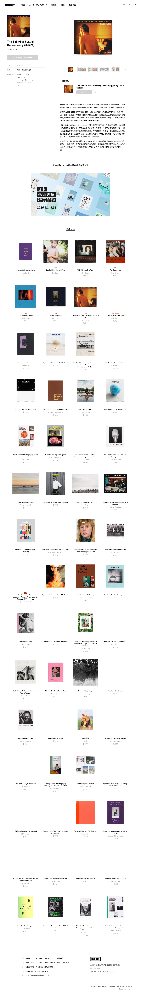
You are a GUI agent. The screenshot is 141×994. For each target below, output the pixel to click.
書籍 (23, 5)
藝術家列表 (49, 958)
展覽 (41, 958)
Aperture (20, 65)
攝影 (18, 70)
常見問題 (39, 967)
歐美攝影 (25, 70)
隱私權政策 (48, 967)
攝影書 (54, 5)
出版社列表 (59, 958)
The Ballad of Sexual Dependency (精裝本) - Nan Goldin (100, 86)
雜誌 (62, 5)
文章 (36, 958)
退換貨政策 (30, 967)
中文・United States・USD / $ (37, 976)
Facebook (31, 971)
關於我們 (29, 958)
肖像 (30, 70)
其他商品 (72, 5)
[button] (124, 69)
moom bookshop (10, 5)
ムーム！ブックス (38, 5)
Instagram (43, 971)
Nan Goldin (12, 49)
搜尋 (124, 5)
